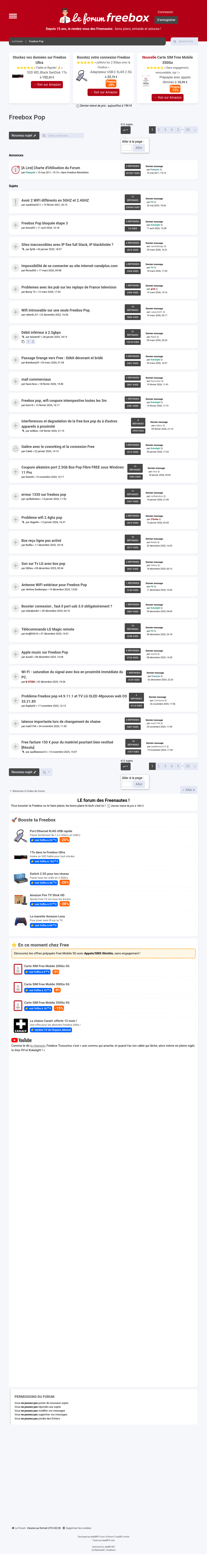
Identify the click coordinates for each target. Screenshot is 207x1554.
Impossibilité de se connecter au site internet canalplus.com (69, 266)
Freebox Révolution (78, 172)
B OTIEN (30, 681)
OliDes (29, 568)
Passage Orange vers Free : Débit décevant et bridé (62, 358)
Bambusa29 (32, 362)
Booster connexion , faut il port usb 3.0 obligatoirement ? (66, 606)
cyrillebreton (33, 499)
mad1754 (31, 726)
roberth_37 (32, 314)
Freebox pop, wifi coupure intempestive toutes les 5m (64, 401)
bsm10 (29, 405)
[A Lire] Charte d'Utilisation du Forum (50, 168)
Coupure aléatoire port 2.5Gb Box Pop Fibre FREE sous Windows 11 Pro (72, 469)
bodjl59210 (32, 634)
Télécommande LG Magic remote (47, 629)
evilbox (34, 431)
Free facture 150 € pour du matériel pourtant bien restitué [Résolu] (67, 744)
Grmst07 (30, 227)
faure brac (31, 383)
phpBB (94, 1537)
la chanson (37, 1046)
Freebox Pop (27, 117)
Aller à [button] (190, 790)
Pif (152, 202)
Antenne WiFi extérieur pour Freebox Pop (54, 585)
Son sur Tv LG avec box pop (43, 564)
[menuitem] (76, 1528)
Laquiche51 (156, 312)
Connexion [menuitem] (165, 12)
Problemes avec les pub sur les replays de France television (68, 287)
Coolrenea (159, 700)
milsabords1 (33, 611)
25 (188, 130)
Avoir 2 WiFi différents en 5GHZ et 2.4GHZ (55, 200)
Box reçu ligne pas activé (41, 541)
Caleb (29, 451)
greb (153, 289)
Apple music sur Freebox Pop (44, 652)
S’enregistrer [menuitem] (166, 20)
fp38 (32, 249)
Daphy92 (31, 705)
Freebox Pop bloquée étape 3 (44, 223)
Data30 (30, 477)
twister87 (35, 337)
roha (155, 471)
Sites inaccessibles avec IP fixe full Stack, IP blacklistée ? (67, 245)
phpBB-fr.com (108, 1540)
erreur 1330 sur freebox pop (43, 495)
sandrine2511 (33, 204)
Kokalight (155, 225)
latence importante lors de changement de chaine (60, 722)
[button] (13, 16)
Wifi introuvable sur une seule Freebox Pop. (56, 310)
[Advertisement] (103, 1474)
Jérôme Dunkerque (36, 589)
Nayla (153, 336)
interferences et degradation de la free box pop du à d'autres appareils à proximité (69, 423)
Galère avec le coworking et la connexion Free (57, 447)
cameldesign (157, 246)
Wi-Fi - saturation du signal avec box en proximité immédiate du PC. (72, 674)
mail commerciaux (36, 379)
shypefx (34, 522)
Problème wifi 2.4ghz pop (41, 518)
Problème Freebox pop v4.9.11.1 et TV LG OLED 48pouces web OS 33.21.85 (74, 698)
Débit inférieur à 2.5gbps (41, 332)
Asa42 (29, 657)
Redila (29, 545)
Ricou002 (31, 270)
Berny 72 (31, 291)
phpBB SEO (110, 1547)
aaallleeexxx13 (38, 752)
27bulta (154, 519)
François (30, 172)
